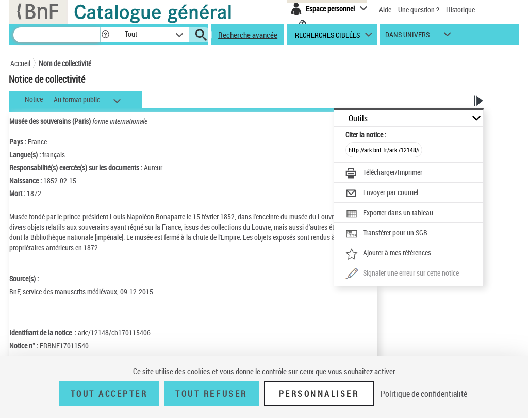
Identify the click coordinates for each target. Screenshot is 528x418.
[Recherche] (56, 34)
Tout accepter (109, 393)
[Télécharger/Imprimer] (383, 173)
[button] (105, 34)
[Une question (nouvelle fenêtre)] (402, 274)
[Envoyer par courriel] (381, 193)
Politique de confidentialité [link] (424, 393)
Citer (365, 134)
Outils (358, 118)
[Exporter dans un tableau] (389, 213)
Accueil (20, 63)
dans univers (407, 37)
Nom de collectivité (65, 63)
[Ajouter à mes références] (388, 254)
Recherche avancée (247, 34)
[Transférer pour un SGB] (386, 234)
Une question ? (418, 9)
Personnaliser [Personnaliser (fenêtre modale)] (319, 393)
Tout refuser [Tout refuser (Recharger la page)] (211, 393)
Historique (460, 9)
